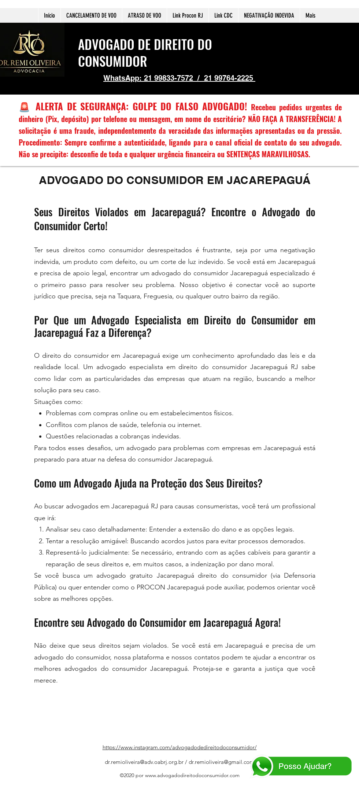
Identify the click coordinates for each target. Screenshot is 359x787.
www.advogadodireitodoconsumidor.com (192, 775)
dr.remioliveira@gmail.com (221, 761)
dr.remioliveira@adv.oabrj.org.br (144, 761)
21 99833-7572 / (174, 78)
